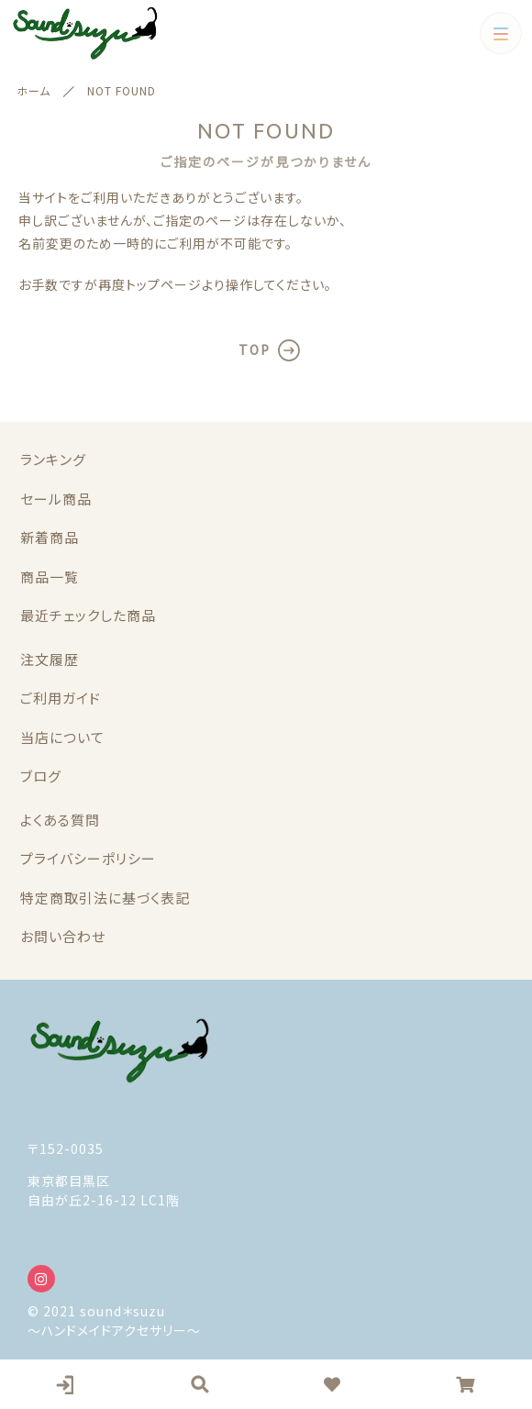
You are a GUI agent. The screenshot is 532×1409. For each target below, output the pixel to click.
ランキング (53, 459)
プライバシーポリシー (88, 858)
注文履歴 (49, 659)
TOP (254, 349)
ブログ (40, 775)
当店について (62, 737)
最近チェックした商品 (88, 615)
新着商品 (49, 537)
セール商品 (56, 498)
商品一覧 (49, 576)
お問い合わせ (62, 936)
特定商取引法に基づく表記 (105, 897)
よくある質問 (60, 819)
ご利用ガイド (60, 697)
